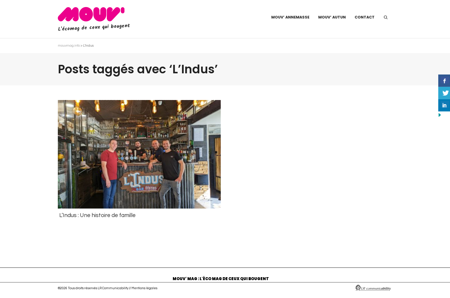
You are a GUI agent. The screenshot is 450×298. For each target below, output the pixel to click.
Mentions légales (144, 288)
